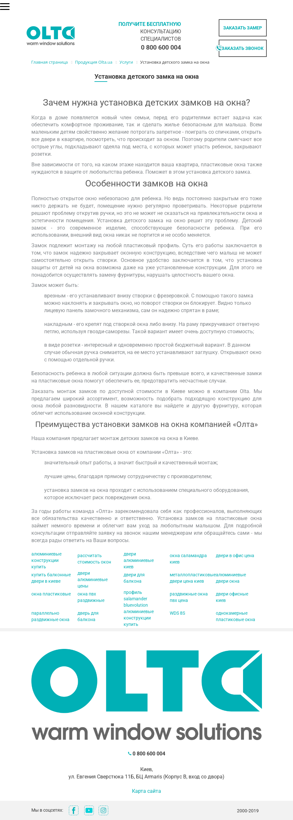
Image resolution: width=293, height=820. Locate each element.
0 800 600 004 (161, 47)
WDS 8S (177, 613)
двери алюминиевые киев (139, 560)
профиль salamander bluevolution (136, 599)
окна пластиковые (51, 593)
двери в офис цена (235, 555)
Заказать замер (242, 27)
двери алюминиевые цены (92, 579)
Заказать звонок (243, 48)
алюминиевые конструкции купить (46, 560)
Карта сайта (146, 791)
